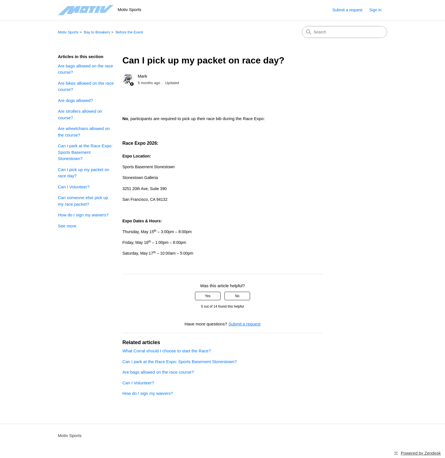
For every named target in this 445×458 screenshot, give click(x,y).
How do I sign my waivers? (83, 214)
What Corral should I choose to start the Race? (166, 350)
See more (67, 225)
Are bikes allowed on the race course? (86, 86)
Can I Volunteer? (74, 186)
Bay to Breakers (97, 32)
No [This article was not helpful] (237, 296)
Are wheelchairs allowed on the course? (84, 131)
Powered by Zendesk (421, 453)
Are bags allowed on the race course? (85, 69)
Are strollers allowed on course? (80, 114)
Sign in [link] (375, 10)
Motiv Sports (68, 32)
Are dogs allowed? (75, 100)
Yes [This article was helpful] (208, 296)
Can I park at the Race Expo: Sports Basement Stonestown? (85, 152)
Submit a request (347, 10)
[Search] (344, 32)
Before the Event (129, 32)
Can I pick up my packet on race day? (83, 172)
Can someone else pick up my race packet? (83, 200)
